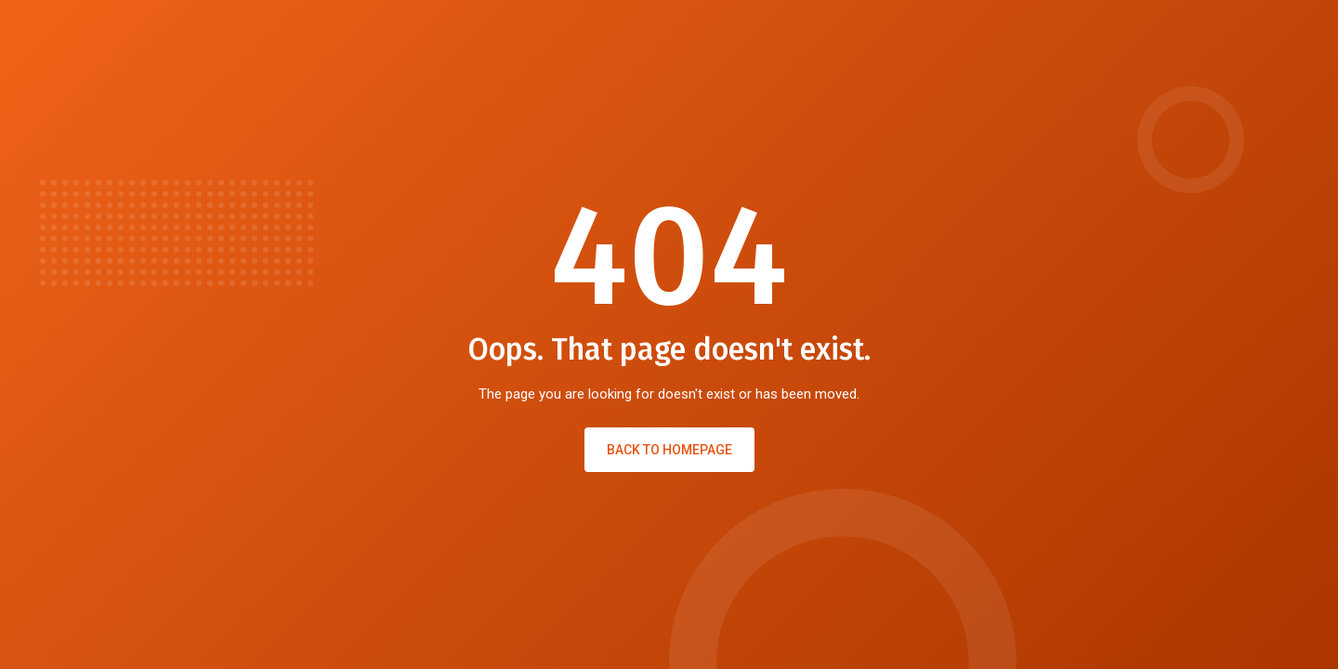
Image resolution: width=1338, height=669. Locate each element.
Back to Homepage (669, 449)
